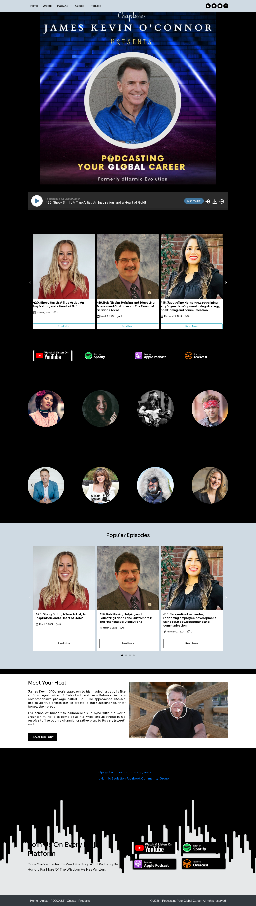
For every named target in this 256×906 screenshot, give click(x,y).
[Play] (37, 201)
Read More (64, 326)
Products (95, 6)
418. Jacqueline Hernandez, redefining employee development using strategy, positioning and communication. (190, 306)
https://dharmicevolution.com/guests (124, 772)
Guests (79, 6)
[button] (122, 334)
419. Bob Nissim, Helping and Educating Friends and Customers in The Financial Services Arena (126, 306)
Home (34, 6)
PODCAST (63, 6)
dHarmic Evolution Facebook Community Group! (134, 778)
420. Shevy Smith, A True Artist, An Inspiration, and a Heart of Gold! (58, 304)
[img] (222, 201)
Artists (47, 6)
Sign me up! (194, 200)
